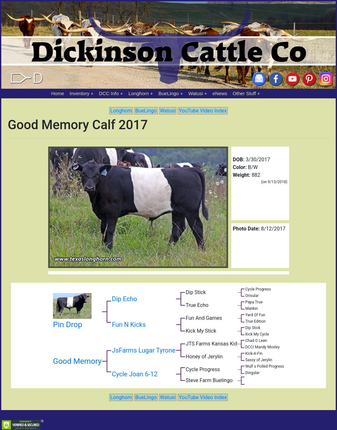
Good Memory (77, 361)
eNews (220, 93)
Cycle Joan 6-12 (134, 374)
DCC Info (109, 93)
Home (57, 93)
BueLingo (168, 93)
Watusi (195, 93)
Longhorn (139, 93)
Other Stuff (244, 93)
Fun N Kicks (129, 324)
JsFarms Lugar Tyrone (143, 350)
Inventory (79, 93)
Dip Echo (124, 299)
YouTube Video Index (202, 111)
